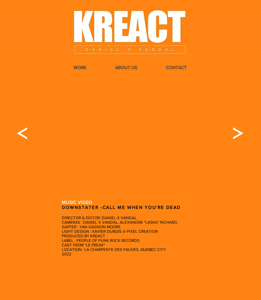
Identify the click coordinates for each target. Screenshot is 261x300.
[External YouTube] (130, 133)
